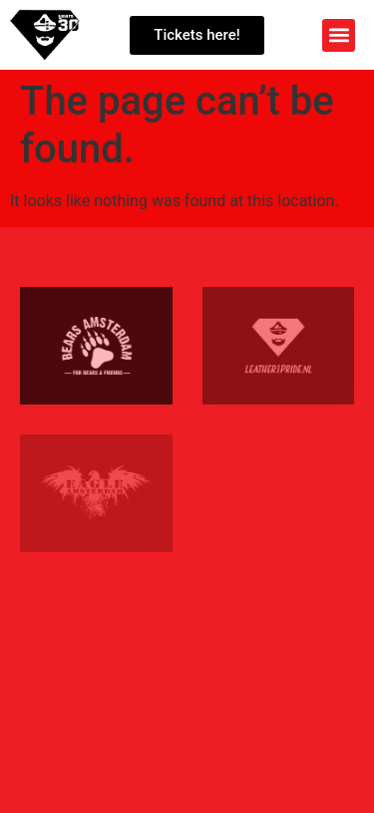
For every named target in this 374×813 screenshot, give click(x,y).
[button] (338, 35)
